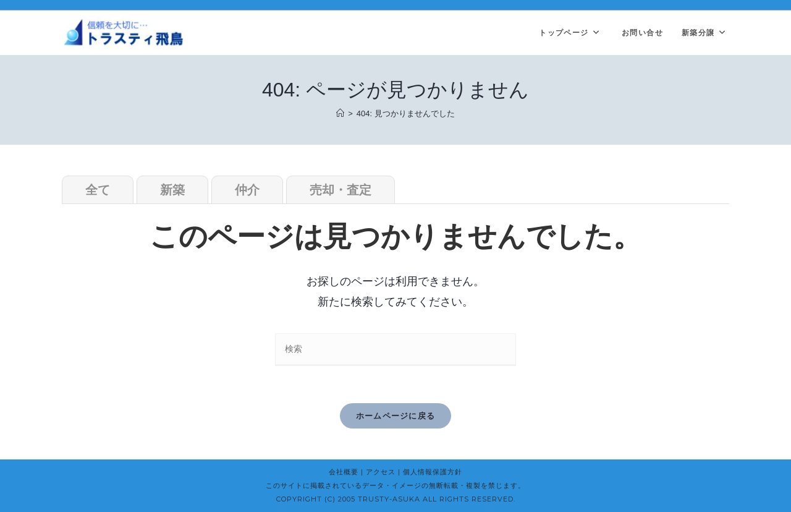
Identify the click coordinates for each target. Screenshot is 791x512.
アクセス (381, 471)
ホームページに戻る (396, 415)
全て (97, 190)
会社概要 (343, 471)
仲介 (247, 190)
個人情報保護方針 (432, 471)
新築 (172, 190)
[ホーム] (340, 113)
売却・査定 (340, 190)
